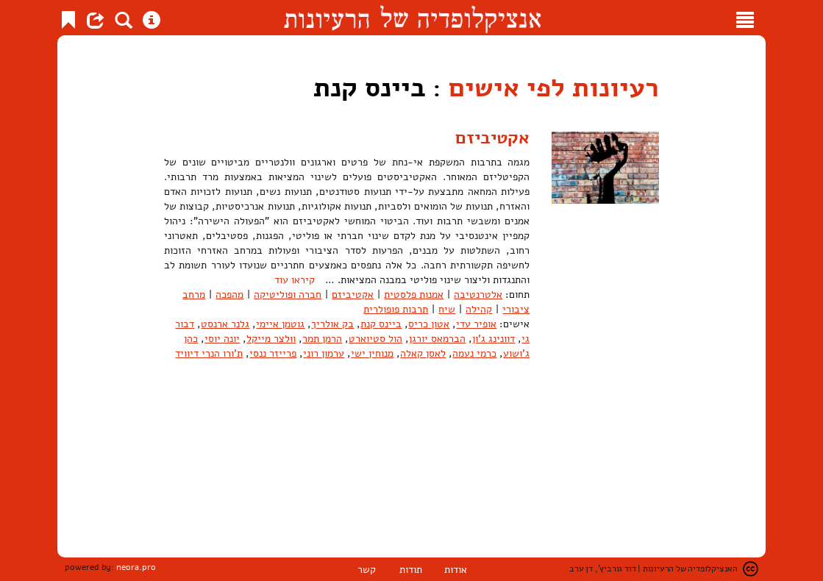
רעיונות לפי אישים (554, 88)
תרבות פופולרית (395, 309)
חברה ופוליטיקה (287, 295)
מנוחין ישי (372, 353)
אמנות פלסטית (413, 295)
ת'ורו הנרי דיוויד (209, 353)
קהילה (479, 309)
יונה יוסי (222, 339)
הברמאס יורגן (437, 339)
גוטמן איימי (280, 324)
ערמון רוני (323, 353)
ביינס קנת (381, 324)
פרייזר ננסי (272, 353)
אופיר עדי (476, 324)
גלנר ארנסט (225, 324)
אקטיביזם (492, 137)
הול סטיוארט (375, 339)
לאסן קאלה (423, 353)
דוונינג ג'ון (493, 339)
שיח (446, 309)
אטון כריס (428, 324)
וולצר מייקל (271, 339)
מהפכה (229, 295)
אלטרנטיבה (478, 295)
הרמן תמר (322, 339)
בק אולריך (332, 324)
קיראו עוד (294, 280)
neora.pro (136, 567)
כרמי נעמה (474, 353)
